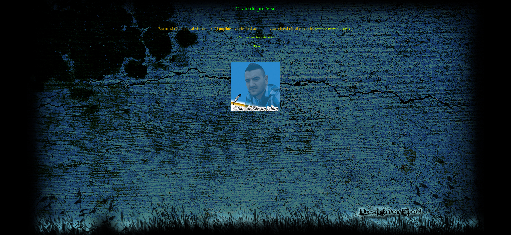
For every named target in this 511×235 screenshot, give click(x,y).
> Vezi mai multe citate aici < (255, 37)
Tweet (257, 46)
